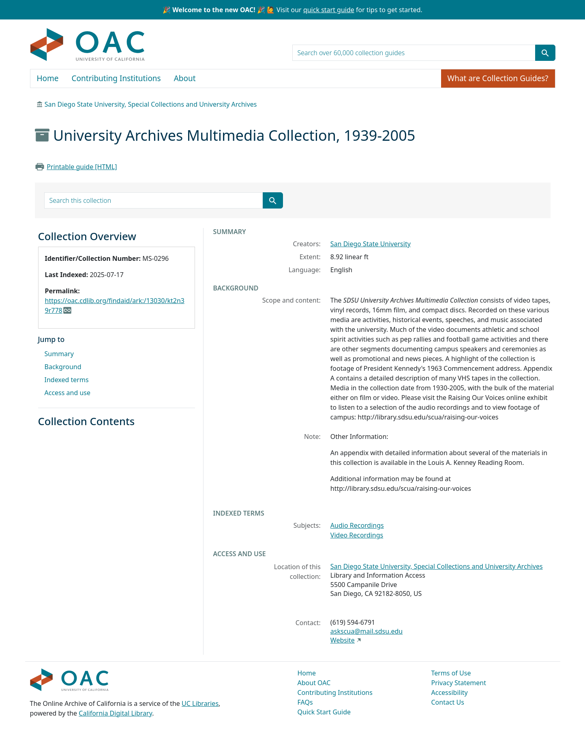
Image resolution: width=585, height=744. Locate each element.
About (185, 78)
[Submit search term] (545, 53)
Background (63, 366)
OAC (88, 45)
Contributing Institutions (116, 78)
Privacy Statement (458, 682)
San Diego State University (370, 243)
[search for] (414, 53)
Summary (59, 353)
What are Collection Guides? (498, 78)
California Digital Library (115, 713)
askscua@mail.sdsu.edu (366, 631)
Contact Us (447, 702)
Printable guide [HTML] (82, 166)
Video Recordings (356, 535)
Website (342, 640)
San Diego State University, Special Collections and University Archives (151, 104)
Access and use (68, 392)
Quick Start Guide (324, 711)
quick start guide (328, 9)
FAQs (305, 702)
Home (48, 78)
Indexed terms (67, 379)
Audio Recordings (357, 525)
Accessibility (449, 692)
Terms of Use (451, 673)
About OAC (314, 682)
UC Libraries (200, 703)
